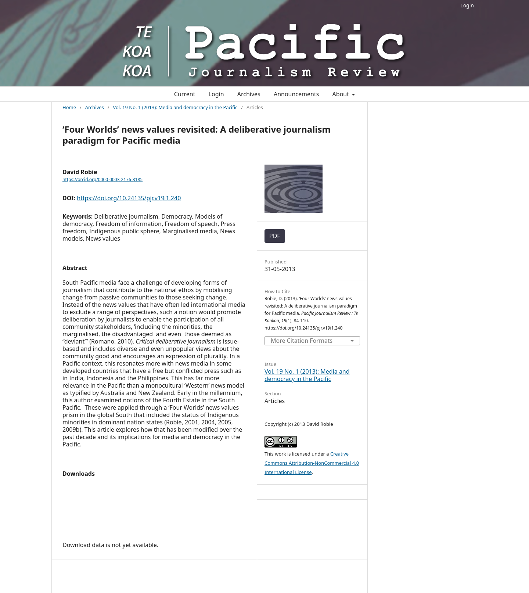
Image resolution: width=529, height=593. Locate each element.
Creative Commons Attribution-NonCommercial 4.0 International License (311, 462)
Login (467, 5)
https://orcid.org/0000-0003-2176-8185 (102, 179)
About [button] (341, 94)
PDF (274, 236)
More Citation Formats (301, 341)
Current (184, 94)
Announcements (296, 94)
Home (69, 107)
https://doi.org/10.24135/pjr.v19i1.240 (129, 198)
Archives (248, 94)
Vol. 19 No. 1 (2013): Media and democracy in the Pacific (175, 107)
